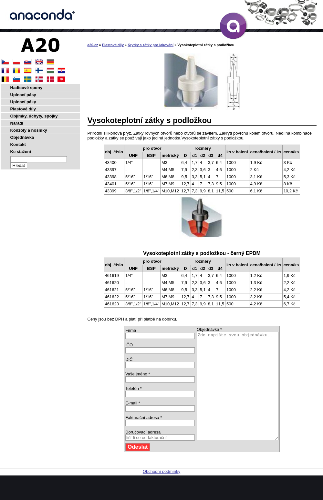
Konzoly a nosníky (28, 130)
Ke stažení (20, 151)
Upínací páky (23, 101)
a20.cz (93, 45)
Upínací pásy (23, 94)
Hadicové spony (26, 87)
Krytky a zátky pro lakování (150, 45)
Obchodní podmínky (161, 492)
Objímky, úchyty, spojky (34, 116)
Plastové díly (113, 45)
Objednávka (22, 137)
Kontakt (18, 144)
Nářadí (16, 123)
